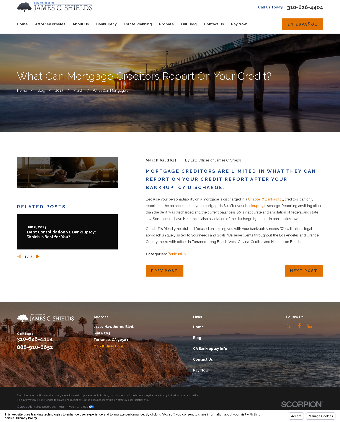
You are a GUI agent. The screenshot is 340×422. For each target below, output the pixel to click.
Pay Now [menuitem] (239, 24)
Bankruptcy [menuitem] (106, 24)
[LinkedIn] (320, 325)
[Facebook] (299, 325)
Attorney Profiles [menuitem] (50, 24)
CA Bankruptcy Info (210, 348)
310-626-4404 (305, 7)
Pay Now (201, 370)
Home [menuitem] (22, 24)
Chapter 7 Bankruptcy (265, 199)
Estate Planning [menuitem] (138, 24)
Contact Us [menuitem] (214, 24)
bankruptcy (254, 206)
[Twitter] (288, 325)
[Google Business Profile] (309, 325)
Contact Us (203, 359)
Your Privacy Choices (76, 406)
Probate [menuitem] (166, 24)
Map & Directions (108, 346)
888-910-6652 (35, 347)
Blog (197, 338)
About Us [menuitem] (81, 24)
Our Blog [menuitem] (189, 24)
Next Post (304, 271)
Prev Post (164, 271)
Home (198, 327)
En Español (302, 24)
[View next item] (38, 256)
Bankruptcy (177, 254)
